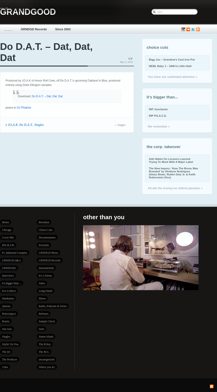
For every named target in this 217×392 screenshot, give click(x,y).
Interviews (8, 275)
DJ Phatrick (24, 107)
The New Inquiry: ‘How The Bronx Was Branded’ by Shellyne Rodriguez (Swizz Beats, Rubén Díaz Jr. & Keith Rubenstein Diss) (173, 173)
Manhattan (8, 298)
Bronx (5, 222)
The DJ (6, 351)
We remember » (159, 126)
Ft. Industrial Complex (14, 252)
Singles (39, 125)
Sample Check (47, 321)
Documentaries (47, 237)
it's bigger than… (11, 283)
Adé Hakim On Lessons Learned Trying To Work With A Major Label (171, 160)
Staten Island (46, 336)
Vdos (5, 367)
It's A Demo (45, 275)
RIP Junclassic (158, 109)
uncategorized (46, 359)
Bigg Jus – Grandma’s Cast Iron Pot (172, 59)
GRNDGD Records (34, 29)
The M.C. (44, 351)
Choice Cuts (45, 229)
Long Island (45, 290)
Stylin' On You (10, 344)
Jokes (42, 283)
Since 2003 (63, 29)
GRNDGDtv (9, 268)
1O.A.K (13, 125)
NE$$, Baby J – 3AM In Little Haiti (170, 65)
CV (131, 58)
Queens (6, 306)
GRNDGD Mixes (48, 252)
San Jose (7, 329)
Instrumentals (46, 268)
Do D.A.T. (26, 125)
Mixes (42, 298)
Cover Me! (8, 237)
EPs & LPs (8, 245)
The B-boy (45, 344)
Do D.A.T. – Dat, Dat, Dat (47, 96)
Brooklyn (44, 222)
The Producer (9, 359)
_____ (8, 29)
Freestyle (44, 245)
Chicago (6, 229)
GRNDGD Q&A (11, 260)
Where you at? (47, 367)
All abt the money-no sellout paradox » (175, 188)
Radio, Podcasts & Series (53, 306)
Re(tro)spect (9, 313)
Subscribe (198, 29)
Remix (5, 321)
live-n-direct (9, 290)
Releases (43, 313)
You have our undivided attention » (172, 77)
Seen (41, 329)
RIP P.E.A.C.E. (158, 115)
